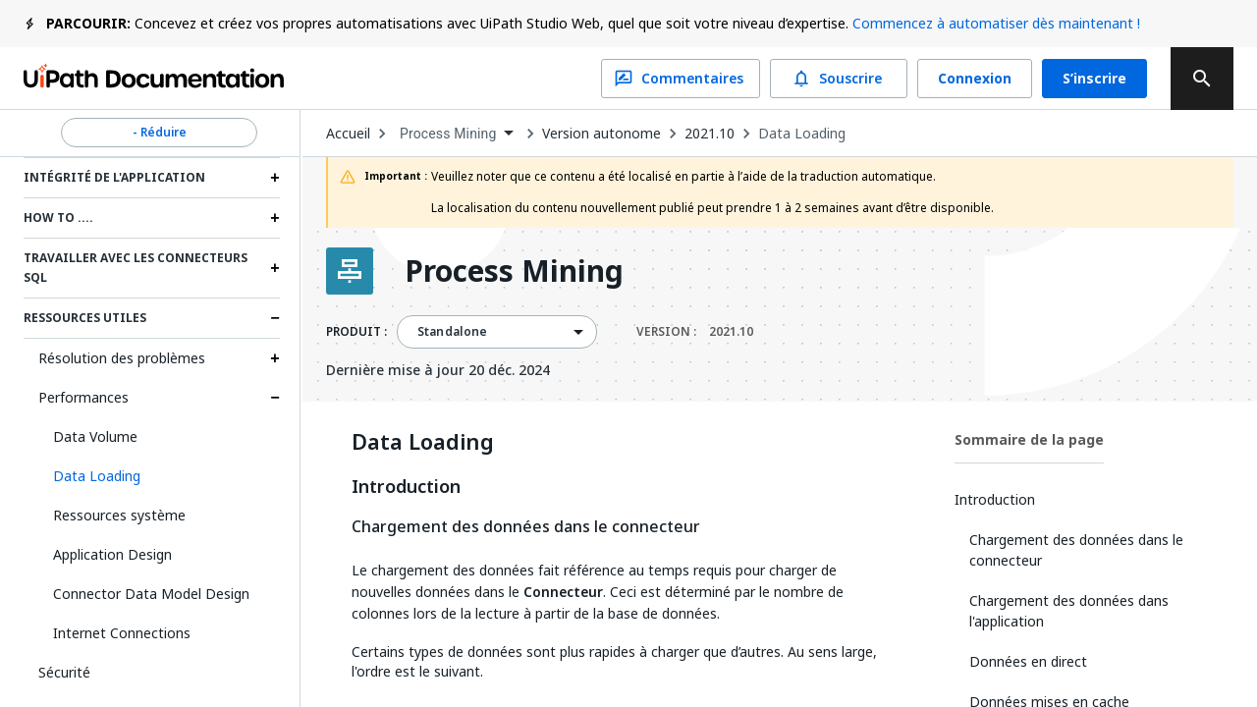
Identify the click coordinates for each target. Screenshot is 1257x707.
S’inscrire (1094, 78)
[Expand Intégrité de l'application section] (275, 178)
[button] (159, 476)
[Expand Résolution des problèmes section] (275, 358)
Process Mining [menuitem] (448, 133)
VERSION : (694, 332)
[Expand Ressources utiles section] (275, 318)
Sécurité (64, 672)
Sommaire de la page (1029, 439)
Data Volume (95, 436)
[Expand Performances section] (275, 398)
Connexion (974, 78)
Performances (83, 397)
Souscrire (838, 78)
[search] (1202, 78)
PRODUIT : (356, 332)
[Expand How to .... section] (275, 218)
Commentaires (680, 78)
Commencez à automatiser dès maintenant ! (996, 23)
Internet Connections (122, 633)
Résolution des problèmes (121, 358)
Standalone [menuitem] (452, 332)
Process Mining (514, 271)
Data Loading (802, 133)
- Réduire (159, 132)
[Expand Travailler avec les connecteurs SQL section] (275, 268)
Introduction (406, 487)
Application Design (112, 554)
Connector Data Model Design (151, 593)
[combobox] (456, 134)
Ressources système (119, 515)
